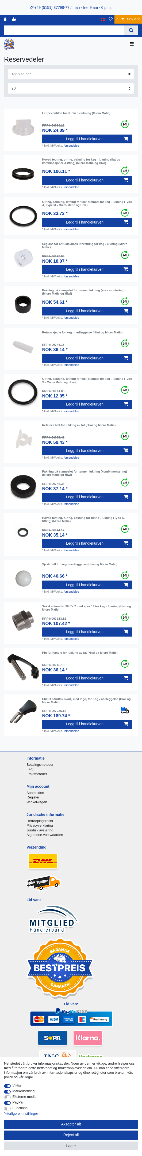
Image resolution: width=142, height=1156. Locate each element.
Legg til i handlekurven (97, 139)
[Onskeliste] (110, 19)
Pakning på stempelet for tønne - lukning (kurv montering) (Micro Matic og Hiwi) (83, 292)
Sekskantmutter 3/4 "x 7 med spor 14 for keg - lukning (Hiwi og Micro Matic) (86, 608)
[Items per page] (71, 88)
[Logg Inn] (5, 19)
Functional (21, 1108)
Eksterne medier (25, 1097)
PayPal (18, 1102)
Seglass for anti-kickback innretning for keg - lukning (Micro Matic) (84, 245)
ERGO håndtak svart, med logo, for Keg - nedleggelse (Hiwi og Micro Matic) (86, 700)
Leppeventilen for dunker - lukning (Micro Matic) (76, 113)
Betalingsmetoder (39, 765)
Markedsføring (24, 1091)
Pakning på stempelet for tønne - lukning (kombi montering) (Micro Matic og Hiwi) (84, 473)
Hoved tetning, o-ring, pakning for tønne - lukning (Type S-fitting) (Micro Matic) (83, 519)
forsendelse (71, 145)
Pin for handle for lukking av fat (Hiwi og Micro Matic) (79, 652)
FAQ (29, 769)
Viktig (17, 1085)
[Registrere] (14, 19)
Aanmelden (35, 793)
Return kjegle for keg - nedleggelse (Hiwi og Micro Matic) (82, 332)
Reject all (71, 1135)
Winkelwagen (36, 802)
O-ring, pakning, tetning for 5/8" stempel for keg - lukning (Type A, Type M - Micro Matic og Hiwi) (87, 203)
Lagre (71, 1146)
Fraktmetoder (36, 774)
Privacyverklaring (39, 825)
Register (32, 797)
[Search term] (64, 30)
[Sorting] (71, 74)
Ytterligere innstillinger (21, 1114)
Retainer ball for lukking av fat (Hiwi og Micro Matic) (79, 425)
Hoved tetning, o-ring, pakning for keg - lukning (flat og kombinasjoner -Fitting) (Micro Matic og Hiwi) (81, 161)
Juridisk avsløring (39, 830)
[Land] (103, 19)
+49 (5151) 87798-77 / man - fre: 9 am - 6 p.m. (71, 7)
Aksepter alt (71, 1124)
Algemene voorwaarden (44, 835)
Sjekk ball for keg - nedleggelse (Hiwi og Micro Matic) (79, 564)
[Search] (131, 30)
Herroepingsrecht (39, 821)
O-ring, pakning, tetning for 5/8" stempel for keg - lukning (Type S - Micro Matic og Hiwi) (87, 380)
